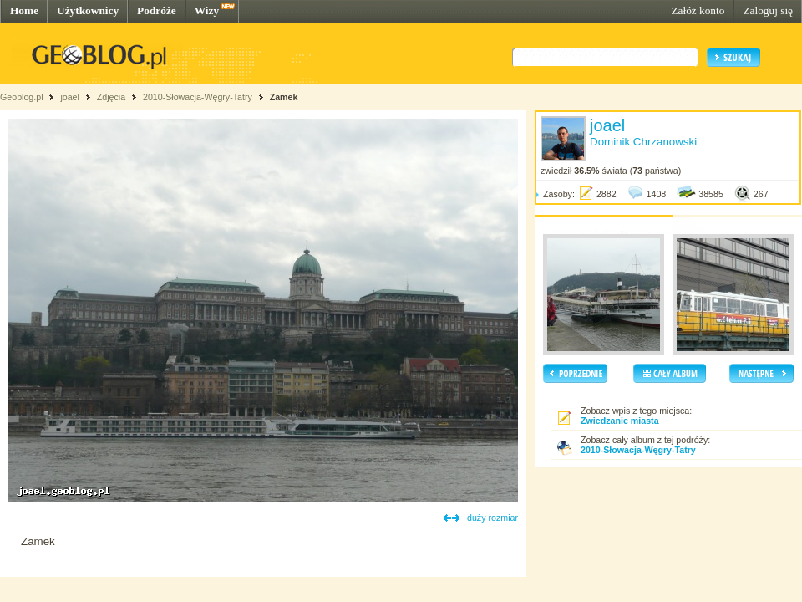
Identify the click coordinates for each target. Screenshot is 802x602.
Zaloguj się (768, 10)
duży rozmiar (492, 518)
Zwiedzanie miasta (620, 421)
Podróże (156, 10)
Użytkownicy (88, 10)
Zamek (284, 97)
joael (69, 97)
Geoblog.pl (21, 97)
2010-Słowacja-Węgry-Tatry (197, 97)
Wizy (207, 10)
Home (24, 10)
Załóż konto (697, 10)
